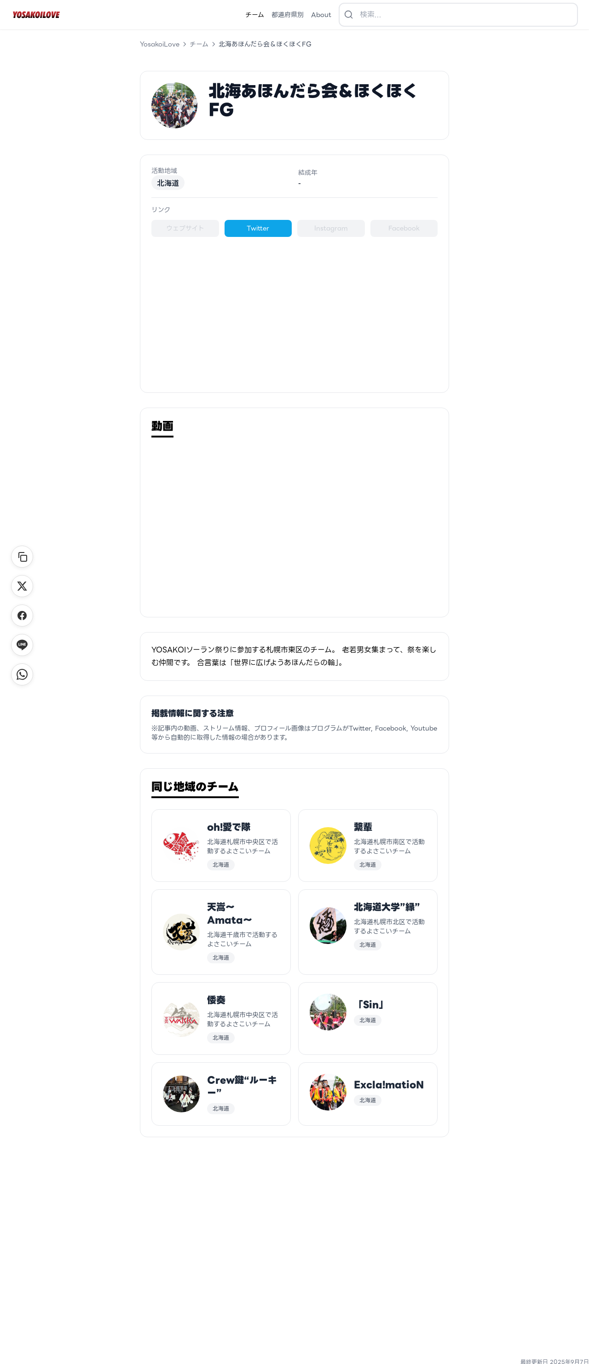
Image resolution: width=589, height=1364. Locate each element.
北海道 (168, 182)
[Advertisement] (294, 312)
